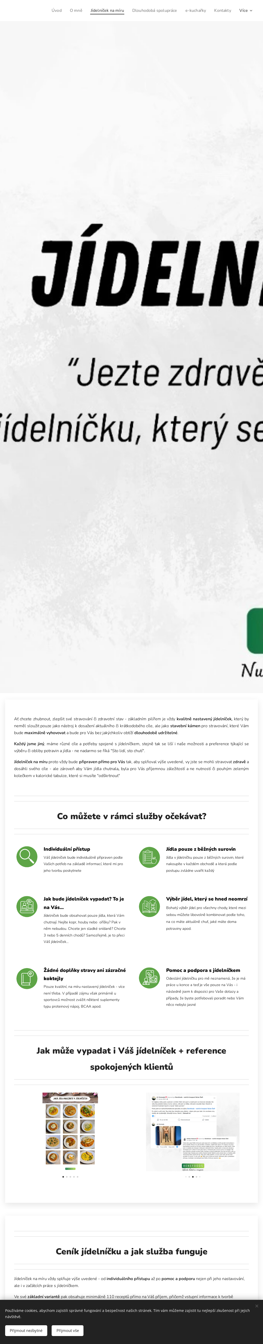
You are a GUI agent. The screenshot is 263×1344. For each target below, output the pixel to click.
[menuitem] (48, 10)
